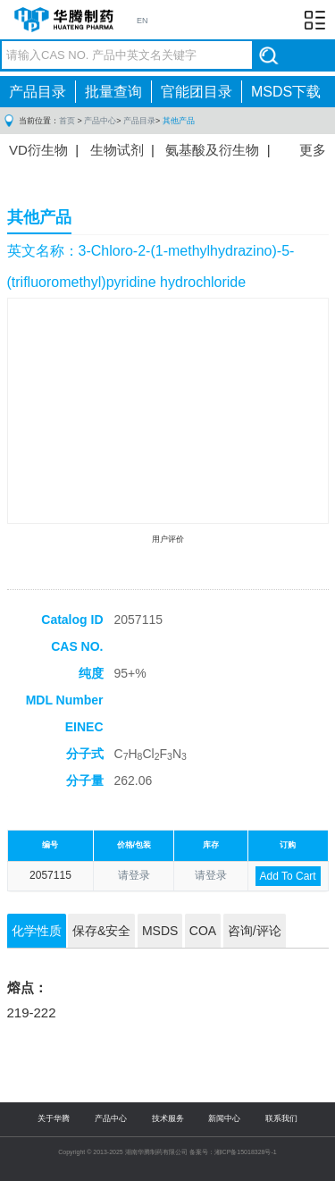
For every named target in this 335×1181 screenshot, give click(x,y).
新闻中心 (224, 1118)
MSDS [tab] (160, 931)
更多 (312, 149)
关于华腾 (54, 1118)
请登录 (134, 875)
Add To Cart (288, 876)
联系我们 (281, 1118)
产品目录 (37, 91)
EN (142, 20)
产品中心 (100, 120)
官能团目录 (196, 91)
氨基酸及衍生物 (212, 149)
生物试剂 (117, 149)
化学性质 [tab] (37, 931)
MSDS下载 (286, 91)
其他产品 (179, 120)
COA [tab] (202, 931)
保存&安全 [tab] (101, 931)
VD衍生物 (38, 149)
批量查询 (113, 91)
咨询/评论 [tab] (254, 931)
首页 (67, 120)
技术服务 (168, 1118)
